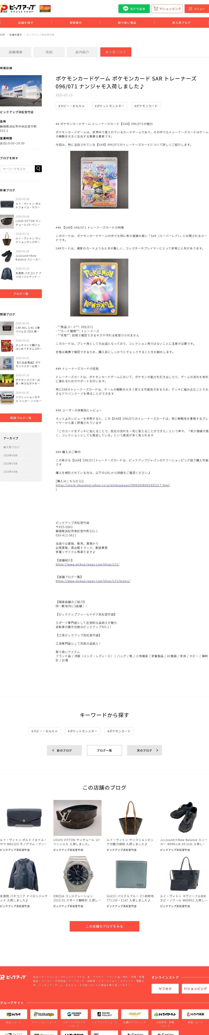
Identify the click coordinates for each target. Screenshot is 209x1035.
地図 (49, 52)
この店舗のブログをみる (104, 926)
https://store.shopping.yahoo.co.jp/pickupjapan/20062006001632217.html (113, 485)
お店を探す (15, 34)
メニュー (197, 9)
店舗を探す (25, 22)
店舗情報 (15, 52)
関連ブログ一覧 (21, 418)
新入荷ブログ (181, 22)
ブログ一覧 (21, 294)
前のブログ (64, 750)
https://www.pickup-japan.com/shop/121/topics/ (93, 581)
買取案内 (76, 22)
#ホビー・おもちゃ (72, 106)
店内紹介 (82, 52)
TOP (2, 34)
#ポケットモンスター (109, 106)
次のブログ (144, 750)
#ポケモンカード (146, 106)
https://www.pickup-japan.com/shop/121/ (87, 564)
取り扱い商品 (127, 22)
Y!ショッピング (170, 9)
